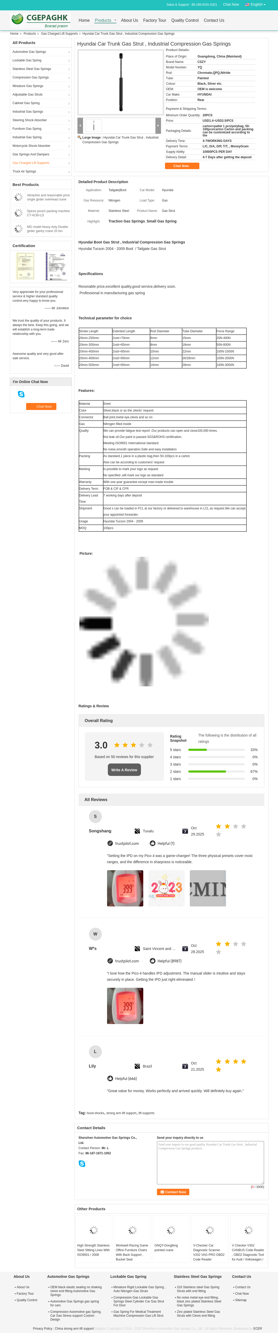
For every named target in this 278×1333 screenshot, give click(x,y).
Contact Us (214, 21)
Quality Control (185, 21)
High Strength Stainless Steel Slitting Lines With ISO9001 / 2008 (93, 1250)
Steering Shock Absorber (30, 120)
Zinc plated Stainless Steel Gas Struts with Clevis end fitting (198, 1313)
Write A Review (124, 770)
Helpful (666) (126, 1079)
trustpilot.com (127, 843)
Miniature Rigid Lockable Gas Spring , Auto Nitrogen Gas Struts (140, 1289)
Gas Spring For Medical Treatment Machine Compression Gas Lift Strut (138, 1313)
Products (103, 21)
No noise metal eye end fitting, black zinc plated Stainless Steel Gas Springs (199, 1301)
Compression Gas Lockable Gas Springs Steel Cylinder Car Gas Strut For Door (139, 1301)
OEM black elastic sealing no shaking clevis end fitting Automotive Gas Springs (76, 1291)
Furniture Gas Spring (27, 129)
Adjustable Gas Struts (28, 94)
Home (84, 21)
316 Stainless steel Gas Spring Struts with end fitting (198, 1289)
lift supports (146, 1113)
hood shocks (95, 1113)
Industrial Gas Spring (27, 137)
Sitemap (241, 1300)
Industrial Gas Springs (28, 111)
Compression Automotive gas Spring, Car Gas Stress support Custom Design (75, 1315)
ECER (257, 1328)
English (259, 3)
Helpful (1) (166, 843)
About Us (129, 21)
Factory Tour (154, 21)
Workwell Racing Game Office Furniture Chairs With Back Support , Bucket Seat (132, 1252)
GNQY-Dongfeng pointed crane (166, 1248)
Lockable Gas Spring (27, 60)
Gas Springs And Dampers (31, 154)
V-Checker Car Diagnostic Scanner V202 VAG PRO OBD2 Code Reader (208, 1252)
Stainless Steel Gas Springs (32, 69)
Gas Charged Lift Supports (59, 33)
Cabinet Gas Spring (26, 103)
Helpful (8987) (170, 961)
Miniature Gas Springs (28, 86)
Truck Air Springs (24, 171)
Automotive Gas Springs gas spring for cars (74, 1303)
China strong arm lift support (74, 1328)
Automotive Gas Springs (29, 52)
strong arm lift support (121, 1113)
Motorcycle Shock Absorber (31, 146)
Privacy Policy (42, 1328)
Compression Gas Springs (31, 77)
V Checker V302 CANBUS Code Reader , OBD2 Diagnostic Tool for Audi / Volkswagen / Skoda (248, 1255)
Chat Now (231, 4)
